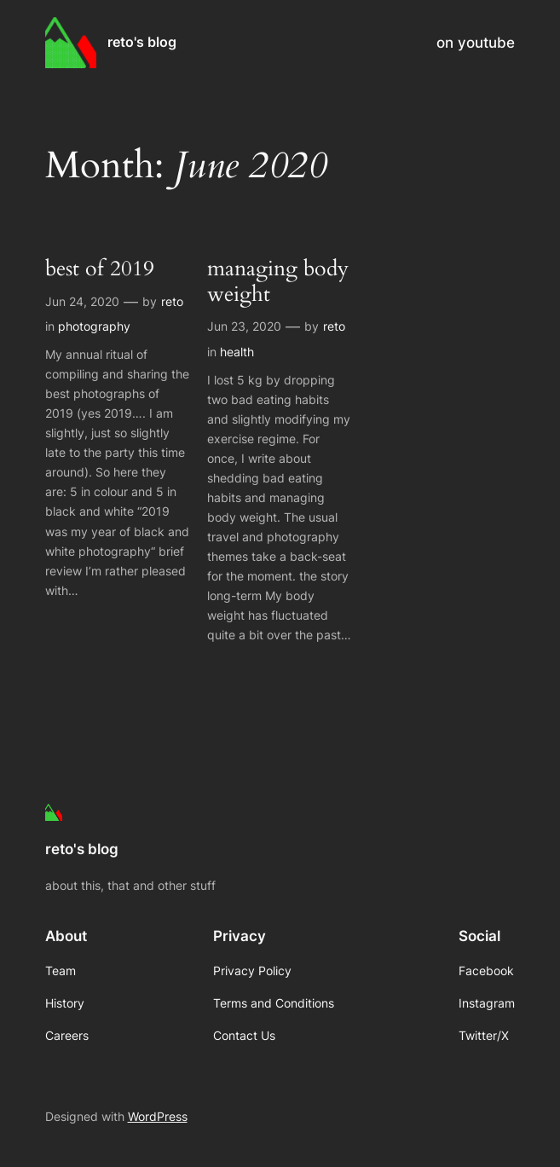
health (237, 351)
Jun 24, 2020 (82, 301)
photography (94, 326)
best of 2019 (99, 269)
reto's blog (141, 42)
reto (172, 301)
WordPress (158, 1116)
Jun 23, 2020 (244, 326)
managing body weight (278, 282)
